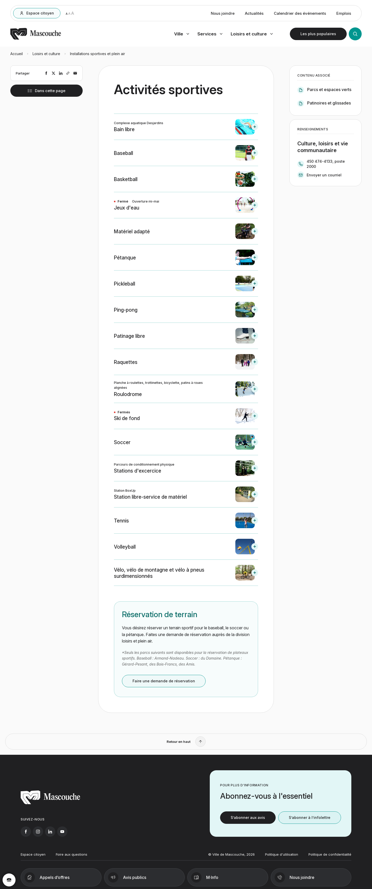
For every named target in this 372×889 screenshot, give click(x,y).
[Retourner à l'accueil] (35, 38)
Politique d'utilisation (281, 858)
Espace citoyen (33, 858)
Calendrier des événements (300, 13)
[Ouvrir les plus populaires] (318, 34)
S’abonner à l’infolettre (309, 821)
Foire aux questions (71, 858)
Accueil (16, 53)
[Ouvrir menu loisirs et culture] (252, 34)
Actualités (254, 13)
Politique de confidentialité (329, 858)
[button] (186, 127)
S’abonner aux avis (248, 821)
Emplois (343, 13)
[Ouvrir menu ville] (181, 34)
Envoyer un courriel (324, 175)
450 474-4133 (319, 161)
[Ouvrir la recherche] (355, 33)
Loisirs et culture (46, 53)
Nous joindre (223, 13)
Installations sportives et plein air (97, 53)
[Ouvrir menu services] (210, 34)
